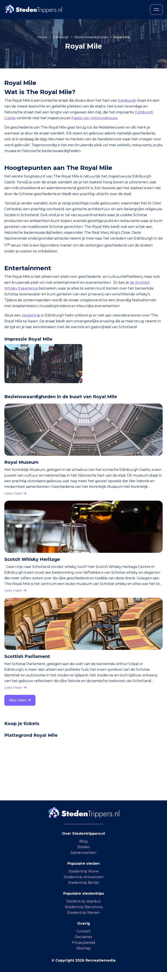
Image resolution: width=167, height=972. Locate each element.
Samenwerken (83, 853)
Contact (83, 931)
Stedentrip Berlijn (83, 883)
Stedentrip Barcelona (83, 907)
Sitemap (83, 948)
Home (42, 37)
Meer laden (20, 700)
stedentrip (31, 315)
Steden (83, 847)
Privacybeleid (83, 943)
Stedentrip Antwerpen (84, 877)
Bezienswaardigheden (91, 37)
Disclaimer (83, 937)
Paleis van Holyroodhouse (94, 118)
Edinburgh (61, 37)
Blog (83, 841)
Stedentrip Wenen (83, 913)
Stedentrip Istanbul (83, 901)
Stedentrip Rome (83, 871)
